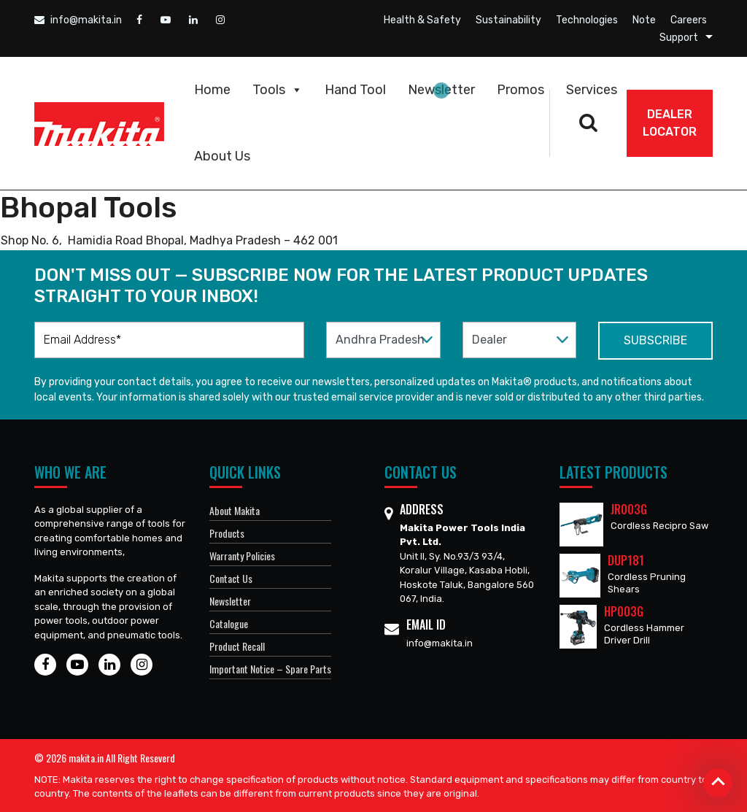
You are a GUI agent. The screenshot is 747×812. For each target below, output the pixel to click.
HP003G (623, 611)
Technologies (587, 20)
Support (678, 37)
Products (226, 533)
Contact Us (230, 578)
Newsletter (441, 90)
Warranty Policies (242, 555)
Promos (520, 90)
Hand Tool (355, 90)
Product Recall (237, 646)
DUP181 (626, 560)
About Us (222, 156)
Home (212, 90)
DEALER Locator (670, 123)
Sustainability (508, 20)
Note (644, 20)
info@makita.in (78, 20)
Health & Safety (422, 20)
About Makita (234, 510)
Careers (688, 20)
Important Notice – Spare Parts (270, 668)
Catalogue (228, 623)
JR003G (629, 509)
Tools (277, 90)
